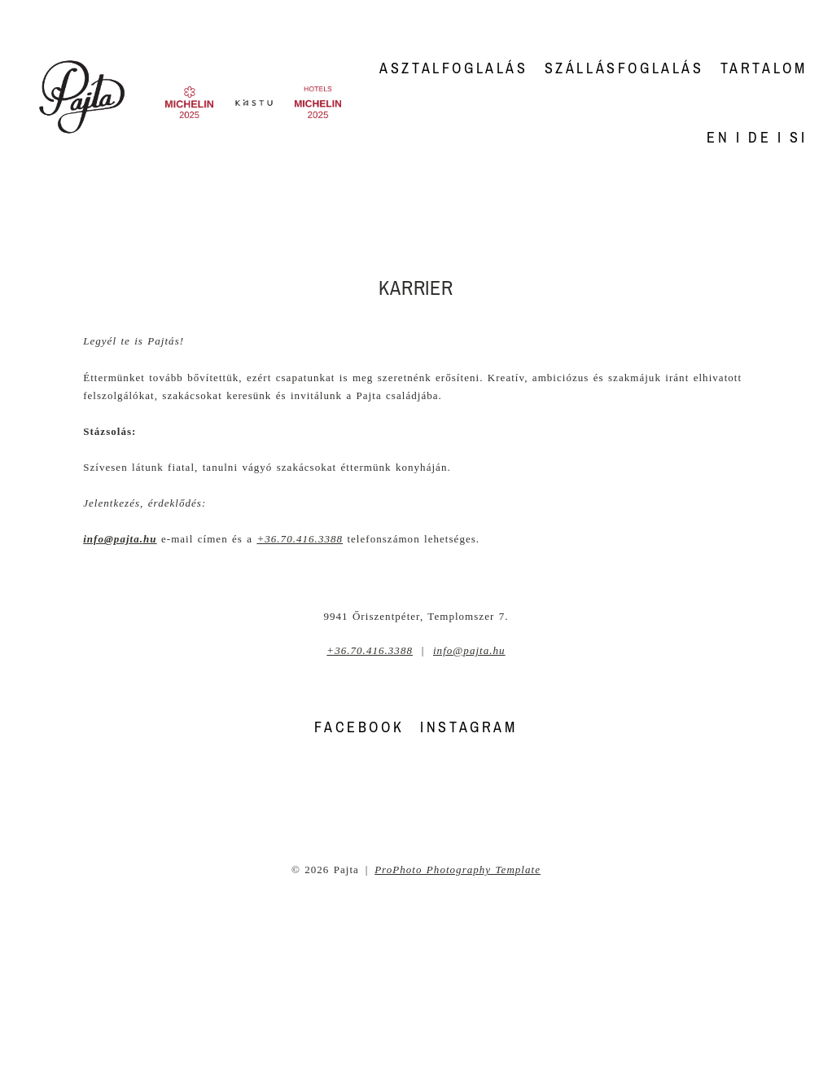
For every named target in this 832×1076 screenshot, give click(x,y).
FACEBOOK (359, 727)
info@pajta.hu (469, 650)
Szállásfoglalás (624, 68)
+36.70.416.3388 (299, 539)
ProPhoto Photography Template (457, 869)
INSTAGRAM (468, 727)
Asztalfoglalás (453, 68)
